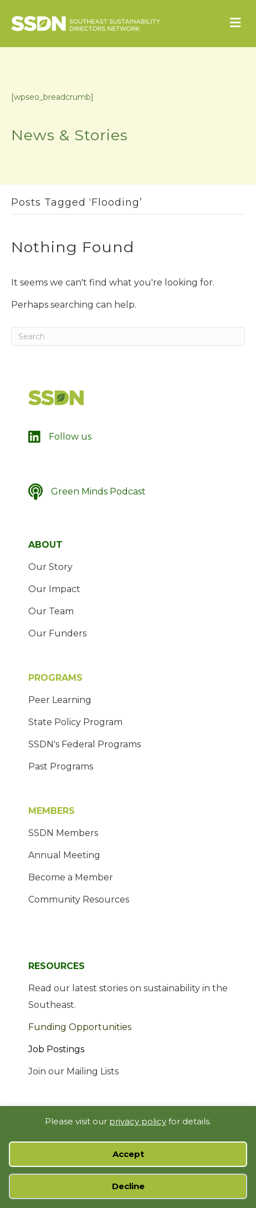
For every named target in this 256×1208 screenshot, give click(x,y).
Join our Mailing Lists (73, 1071)
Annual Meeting (64, 855)
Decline (128, 1186)
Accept (128, 1154)
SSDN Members (63, 833)
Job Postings (56, 1049)
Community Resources (78, 899)
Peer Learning (59, 700)
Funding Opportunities (79, 1027)
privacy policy (137, 1121)
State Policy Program (75, 722)
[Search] (128, 336)
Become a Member (70, 877)
